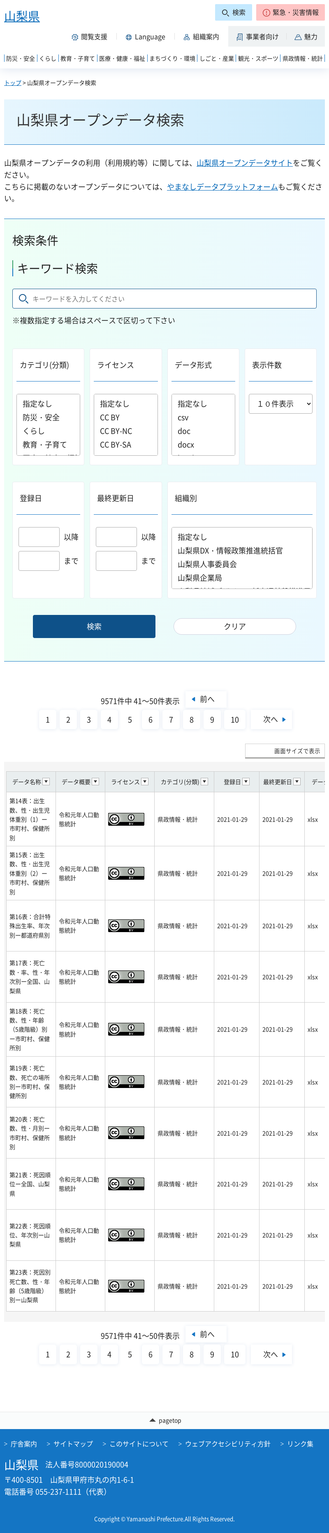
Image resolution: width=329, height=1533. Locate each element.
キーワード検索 (57, 268)
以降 (49, 536)
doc (203, 431)
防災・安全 (48, 417)
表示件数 (267, 364)
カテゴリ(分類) (44, 364)
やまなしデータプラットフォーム (222, 186)
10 (235, 719)
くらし (48, 431)
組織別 (186, 498)
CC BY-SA (125, 444)
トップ (12, 82)
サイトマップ (73, 1443)
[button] (290, 12)
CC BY (125, 417)
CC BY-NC (125, 431)
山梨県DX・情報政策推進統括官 (242, 550)
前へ (207, 698)
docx (203, 444)
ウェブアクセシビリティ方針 (228, 1443)
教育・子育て (48, 444)
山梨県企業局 (242, 577)
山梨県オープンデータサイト (245, 162)
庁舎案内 (24, 1443)
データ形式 (193, 364)
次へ (270, 719)
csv (203, 417)
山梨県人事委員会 (242, 564)
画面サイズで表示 (297, 750)
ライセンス (115, 364)
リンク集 (300, 1443)
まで (49, 560)
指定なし (48, 403)
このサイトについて (139, 1443)
